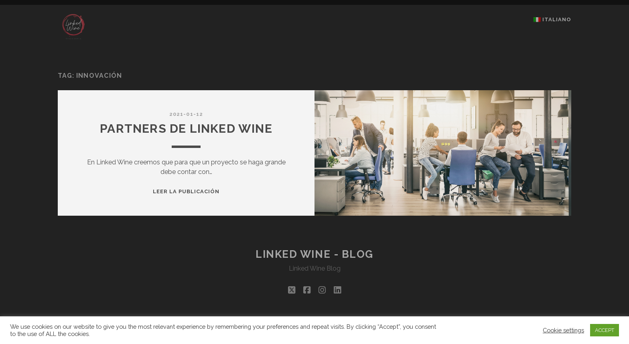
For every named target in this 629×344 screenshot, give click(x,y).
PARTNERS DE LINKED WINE (186, 128)
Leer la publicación (186, 191)
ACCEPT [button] (604, 330)
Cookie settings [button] (563, 330)
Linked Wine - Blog (314, 254)
